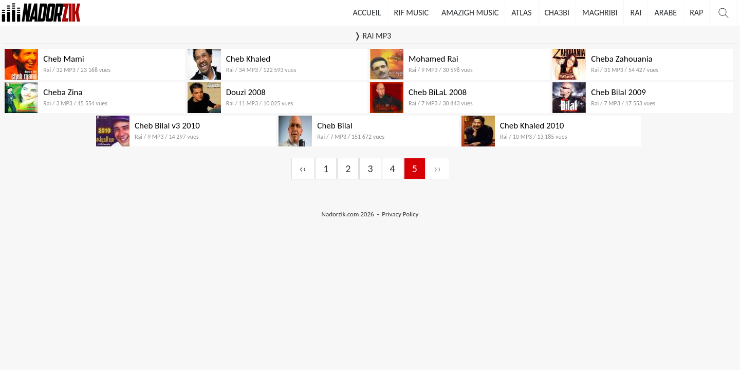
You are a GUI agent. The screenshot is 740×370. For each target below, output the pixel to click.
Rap (696, 12)
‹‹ (303, 168)
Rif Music (411, 12)
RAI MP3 (376, 36)
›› (437, 168)
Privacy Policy (400, 214)
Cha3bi (557, 12)
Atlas (521, 12)
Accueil (367, 12)
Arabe (665, 12)
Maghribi (599, 12)
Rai (635, 12)
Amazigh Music (469, 12)
